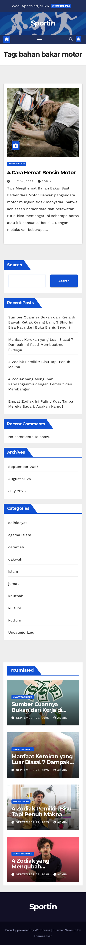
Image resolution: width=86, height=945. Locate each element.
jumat (13, 583)
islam (13, 571)
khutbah (15, 596)
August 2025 (19, 479)
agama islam (16, 163)
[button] (71, 39)
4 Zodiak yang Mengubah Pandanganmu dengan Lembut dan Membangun (40, 384)
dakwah (15, 559)
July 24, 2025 (23, 181)
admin (45, 181)
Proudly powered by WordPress (28, 930)
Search (14, 264)
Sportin (43, 23)
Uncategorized (21, 632)
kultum (14, 608)
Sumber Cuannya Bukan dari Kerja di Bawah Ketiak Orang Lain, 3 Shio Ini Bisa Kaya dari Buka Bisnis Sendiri (41, 322)
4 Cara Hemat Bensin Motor (41, 172)
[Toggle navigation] (40, 39)
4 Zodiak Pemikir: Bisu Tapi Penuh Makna (41, 811)
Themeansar (42, 936)
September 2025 (23, 466)
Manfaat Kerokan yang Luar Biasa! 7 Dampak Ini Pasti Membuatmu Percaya (40, 344)
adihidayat (17, 523)
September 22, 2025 (33, 717)
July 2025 (17, 491)
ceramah (16, 547)
